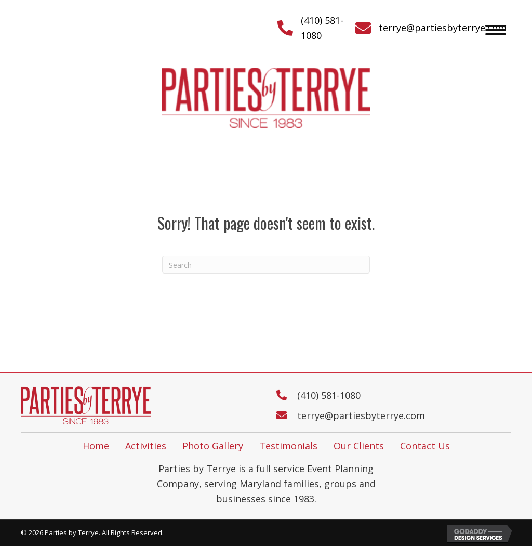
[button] (495, 30)
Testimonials (288, 445)
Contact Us (425, 445)
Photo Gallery (212, 445)
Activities (145, 445)
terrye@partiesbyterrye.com (443, 27)
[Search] (266, 265)
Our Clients (359, 445)
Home (96, 445)
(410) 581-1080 (329, 395)
